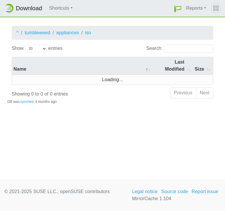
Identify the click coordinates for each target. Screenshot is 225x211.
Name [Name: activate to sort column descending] (19, 69)
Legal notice (145, 191)
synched (26, 102)
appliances (67, 32)
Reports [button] (194, 8)
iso (88, 32)
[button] (178, 8)
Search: (179, 49)
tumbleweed (37, 32)
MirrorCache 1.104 (151, 198)
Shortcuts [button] (59, 8)
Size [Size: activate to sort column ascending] (199, 69)
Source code (174, 191)
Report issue (205, 191)
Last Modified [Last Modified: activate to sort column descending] (175, 65)
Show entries (37, 49)
